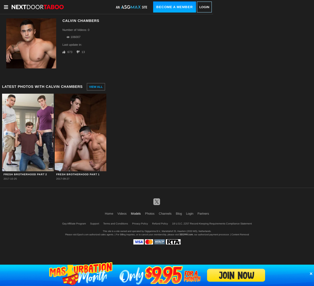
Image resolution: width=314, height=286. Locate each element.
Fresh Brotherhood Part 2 (25, 174)
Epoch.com (83, 234)
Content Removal (240, 234)
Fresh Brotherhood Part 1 (78, 174)
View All (96, 86)
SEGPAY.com (186, 234)
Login (204, 7)
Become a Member (174, 7)
